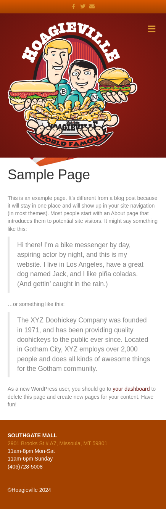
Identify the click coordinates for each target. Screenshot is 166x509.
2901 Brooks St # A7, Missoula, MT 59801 (57, 443)
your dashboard (131, 389)
